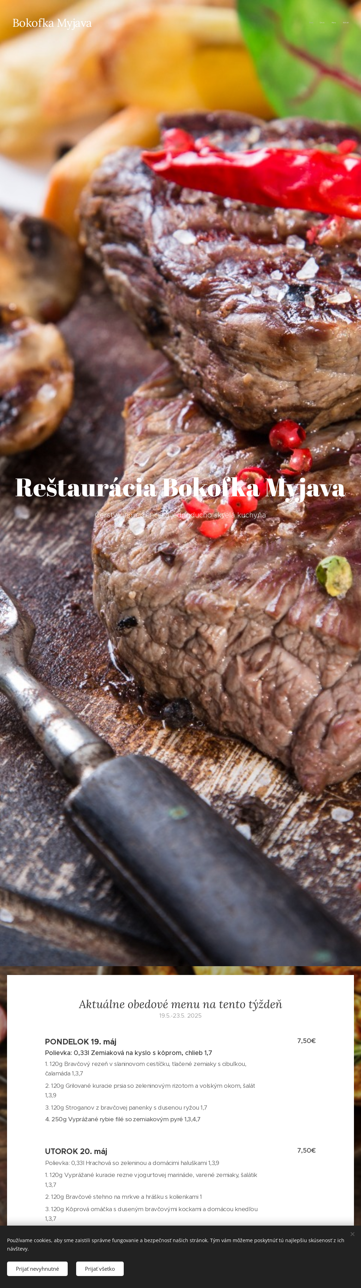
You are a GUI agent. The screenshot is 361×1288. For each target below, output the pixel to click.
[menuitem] (328, 23)
